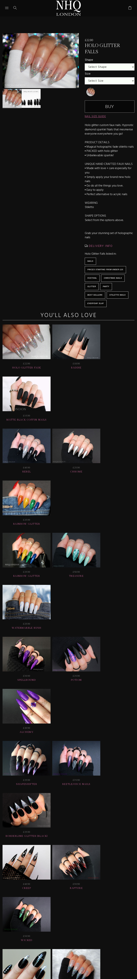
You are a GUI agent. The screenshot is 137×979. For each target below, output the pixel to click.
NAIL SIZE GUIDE (95, 116)
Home (76, 925)
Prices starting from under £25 (105, 270)
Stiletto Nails (117, 295)
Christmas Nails (113, 278)
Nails (90, 261)
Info (36, 925)
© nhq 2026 (97, 925)
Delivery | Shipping (66, 920)
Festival (92, 278)
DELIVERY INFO (100, 246)
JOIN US (14, 920)
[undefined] (90, 92)
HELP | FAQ (35, 920)
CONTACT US (56, 925)
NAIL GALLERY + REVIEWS (108, 920)
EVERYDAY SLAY (95, 303)
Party (106, 286)
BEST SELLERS (94, 295)
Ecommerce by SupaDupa (71, 964)
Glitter (91, 286)
